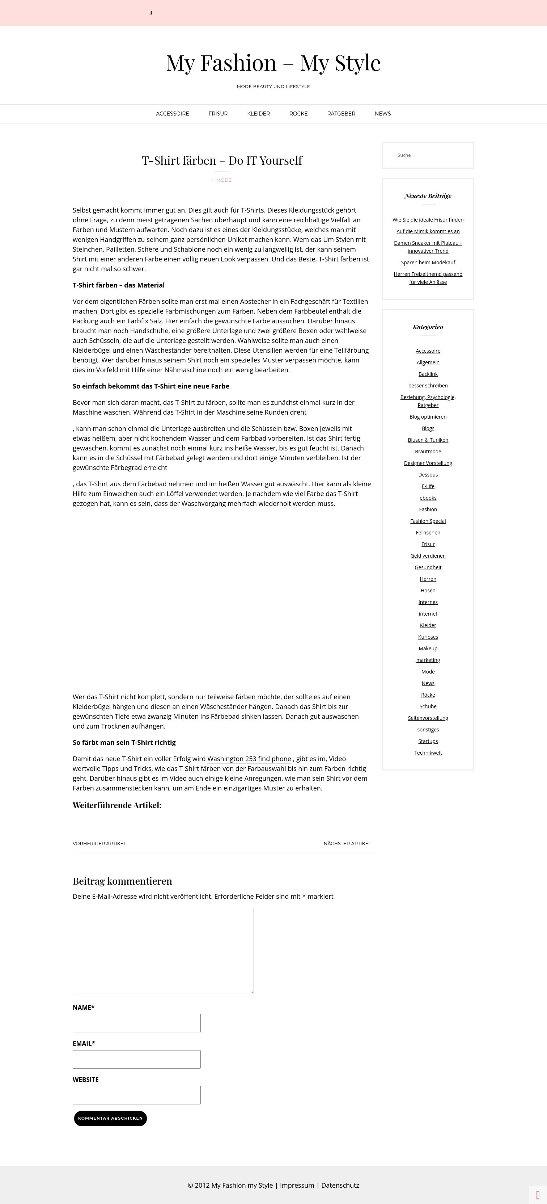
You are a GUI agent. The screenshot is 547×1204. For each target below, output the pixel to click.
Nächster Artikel (347, 842)
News (383, 113)
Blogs (428, 414)
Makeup (428, 626)
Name (83, 1006)
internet (428, 593)
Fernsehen (428, 514)
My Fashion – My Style (273, 61)
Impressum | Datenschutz (319, 1184)
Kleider (258, 113)
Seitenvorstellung (428, 693)
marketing (428, 637)
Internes (428, 581)
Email (84, 1043)
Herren (428, 559)
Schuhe (428, 682)
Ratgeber (341, 113)
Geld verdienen (428, 537)
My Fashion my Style (242, 1184)
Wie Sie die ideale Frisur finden (428, 219)
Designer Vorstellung (428, 447)
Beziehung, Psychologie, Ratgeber (428, 392)
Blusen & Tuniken (428, 425)
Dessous (428, 459)
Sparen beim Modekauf (428, 260)
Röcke (298, 113)
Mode (223, 180)
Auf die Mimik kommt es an (428, 230)
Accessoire (172, 113)
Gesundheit (428, 548)
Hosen (428, 570)
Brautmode (428, 436)
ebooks (428, 481)
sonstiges (428, 704)
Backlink (428, 369)
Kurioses (428, 615)
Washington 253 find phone (249, 758)
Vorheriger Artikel (99, 842)
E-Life (428, 470)
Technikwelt (428, 726)
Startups (428, 715)
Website (86, 1078)
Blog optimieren (428, 403)
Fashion (428, 492)
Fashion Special (428, 503)
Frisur (218, 113)
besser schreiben (428, 380)
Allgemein (428, 358)
